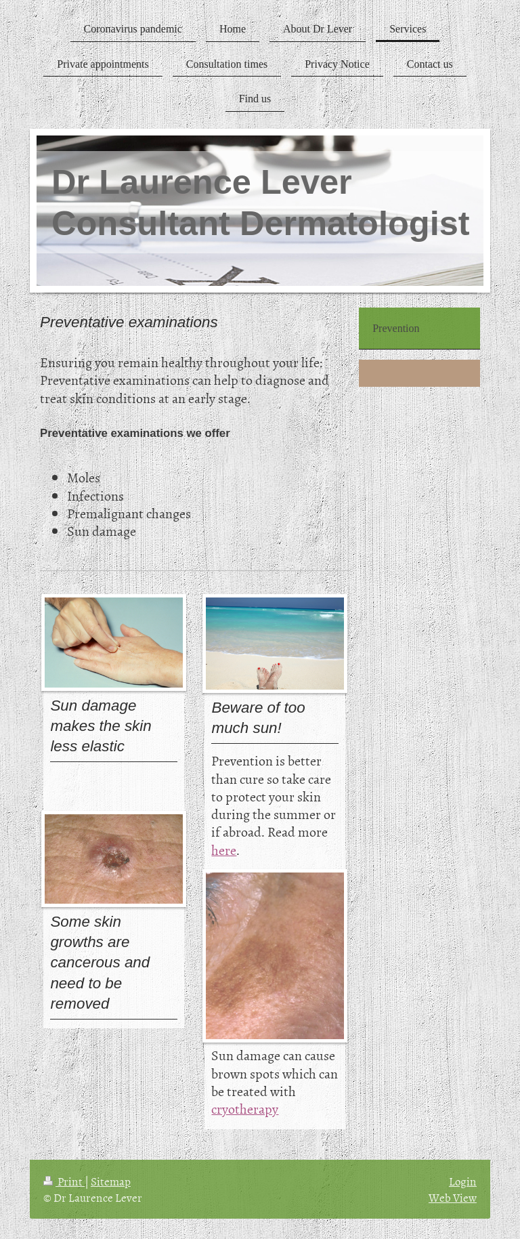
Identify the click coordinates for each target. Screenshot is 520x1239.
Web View (453, 1197)
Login (463, 1181)
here (223, 849)
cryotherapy (244, 1108)
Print (64, 1181)
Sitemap (111, 1181)
